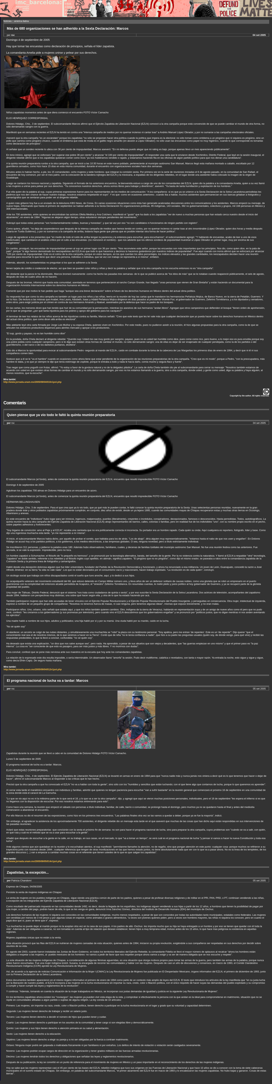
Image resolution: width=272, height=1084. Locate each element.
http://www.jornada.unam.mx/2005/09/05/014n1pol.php (33, 861)
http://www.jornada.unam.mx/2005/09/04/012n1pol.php (33, 669)
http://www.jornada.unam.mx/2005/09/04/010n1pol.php (32, 382)
